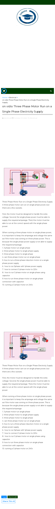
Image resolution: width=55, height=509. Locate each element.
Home (4, 97)
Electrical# (12, 497)
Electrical (12, 97)
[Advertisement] (27, 57)
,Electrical (33, 118)
